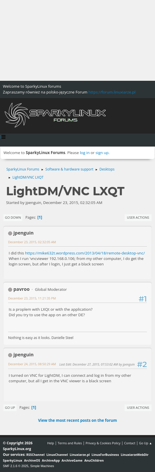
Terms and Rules (70, 443)
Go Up (10, 407)
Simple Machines (42, 466)
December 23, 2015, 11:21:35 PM (32, 298)
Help (50, 443)
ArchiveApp (51, 460)
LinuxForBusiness (105, 454)
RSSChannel (35, 454)
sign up (102, 152)
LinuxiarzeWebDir (135, 454)
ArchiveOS (32, 460)
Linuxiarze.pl (80, 454)
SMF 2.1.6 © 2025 (15, 466)
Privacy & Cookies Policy (102, 443)
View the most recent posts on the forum (77, 420)
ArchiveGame (72, 460)
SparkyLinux (12, 460)
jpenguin (23, 233)
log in (85, 152)
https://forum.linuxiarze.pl (111, 92)
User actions (138, 217)
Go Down (13, 217)
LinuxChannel (57, 454)
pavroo (21, 289)
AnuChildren (94, 460)
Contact (129, 443)
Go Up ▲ (145, 443)
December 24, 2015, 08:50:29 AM (32, 364)
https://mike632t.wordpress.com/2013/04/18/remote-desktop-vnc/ (85, 253)
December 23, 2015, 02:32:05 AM (32, 242)
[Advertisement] (77, 40)
